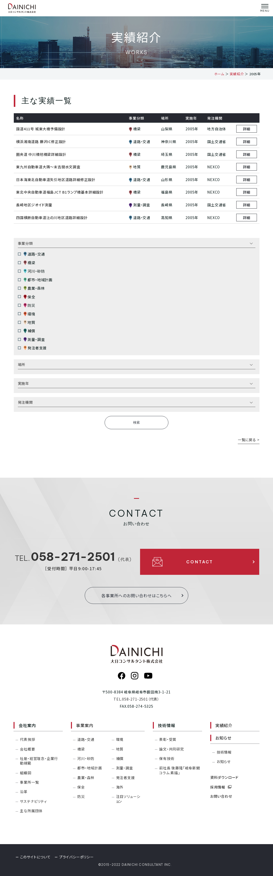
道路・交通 (34, 254)
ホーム (219, 73)
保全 (29, 296)
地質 (29, 322)
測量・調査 (34, 339)
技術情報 (224, 752)
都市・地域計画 (37, 279)
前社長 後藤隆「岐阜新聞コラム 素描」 (179, 770)
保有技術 (166, 758)
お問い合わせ (221, 796)
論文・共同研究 (171, 749)
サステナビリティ (33, 801)
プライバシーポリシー (76, 856)
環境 (29, 313)
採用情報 (220, 787)
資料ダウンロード (224, 777)
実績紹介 (237, 73)
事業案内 (84, 725)
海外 (120, 787)
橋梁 (29, 262)
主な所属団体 (31, 810)
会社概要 (27, 749)
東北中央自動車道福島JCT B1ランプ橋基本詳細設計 (60, 192)
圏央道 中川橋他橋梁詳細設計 (41, 154)
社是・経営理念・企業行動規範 (39, 761)
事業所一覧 (29, 782)
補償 (29, 331)
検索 (136, 422)
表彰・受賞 (167, 739)
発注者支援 (35, 348)
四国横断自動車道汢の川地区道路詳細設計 (52, 217)
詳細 (247, 128)
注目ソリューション (128, 799)
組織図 (25, 772)
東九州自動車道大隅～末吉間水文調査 (48, 166)
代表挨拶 (27, 739)
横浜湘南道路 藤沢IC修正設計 (41, 141)
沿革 (24, 791)
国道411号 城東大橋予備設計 (40, 128)
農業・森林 (34, 288)
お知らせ (223, 738)
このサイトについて (35, 856)
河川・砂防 (34, 271)
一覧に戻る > (248, 439)
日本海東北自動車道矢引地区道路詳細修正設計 (55, 179)
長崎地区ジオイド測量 (34, 204)
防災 (29, 305)
